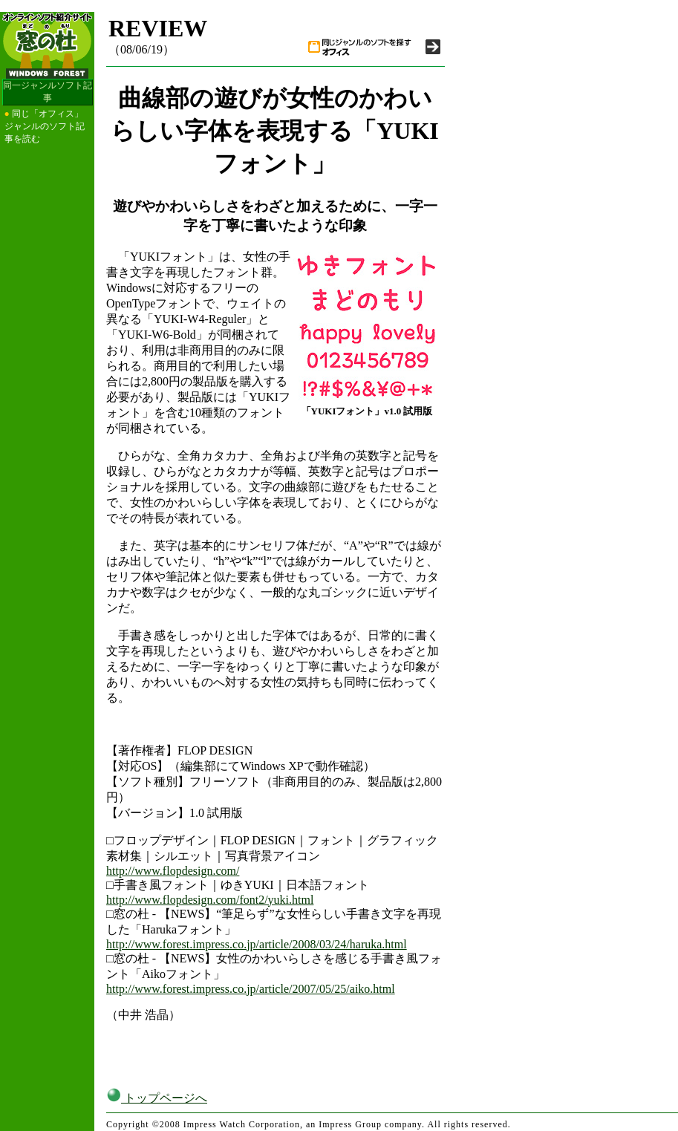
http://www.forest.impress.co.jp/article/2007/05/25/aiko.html (250, 988)
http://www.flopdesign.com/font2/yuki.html (209, 899)
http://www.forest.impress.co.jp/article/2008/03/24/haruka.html (256, 944)
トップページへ (156, 1098)
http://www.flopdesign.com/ (172, 870)
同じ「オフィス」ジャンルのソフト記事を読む (44, 126)
